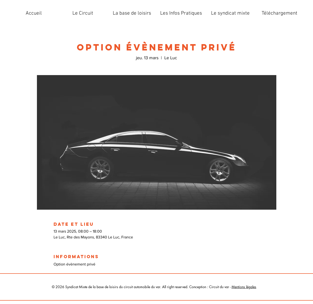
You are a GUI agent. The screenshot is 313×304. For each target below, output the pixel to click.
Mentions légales (244, 286)
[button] (82, 13)
